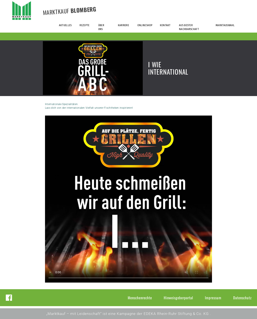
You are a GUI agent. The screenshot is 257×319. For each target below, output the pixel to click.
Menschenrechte (140, 297)
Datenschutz (242, 297)
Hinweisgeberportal (178, 297)
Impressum (213, 297)
